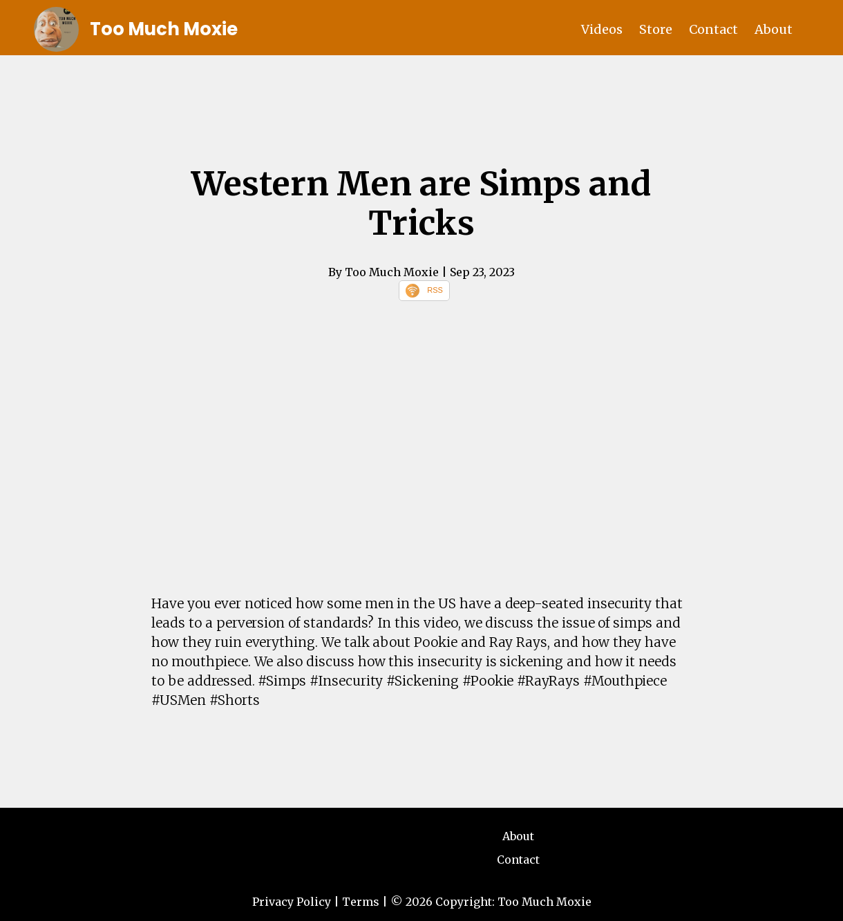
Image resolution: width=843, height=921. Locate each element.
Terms (360, 902)
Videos (602, 29)
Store (655, 29)
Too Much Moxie (164, 29)
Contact (713, 29)
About (774, 29)
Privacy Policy (291, 902)
